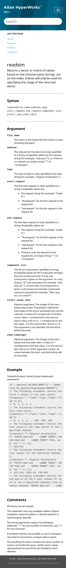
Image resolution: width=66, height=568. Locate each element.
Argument (12, 43)
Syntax (10, 38)
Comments (12, 52)
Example (11, 47)
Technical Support (50, 563)
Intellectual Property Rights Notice (24, 563)
